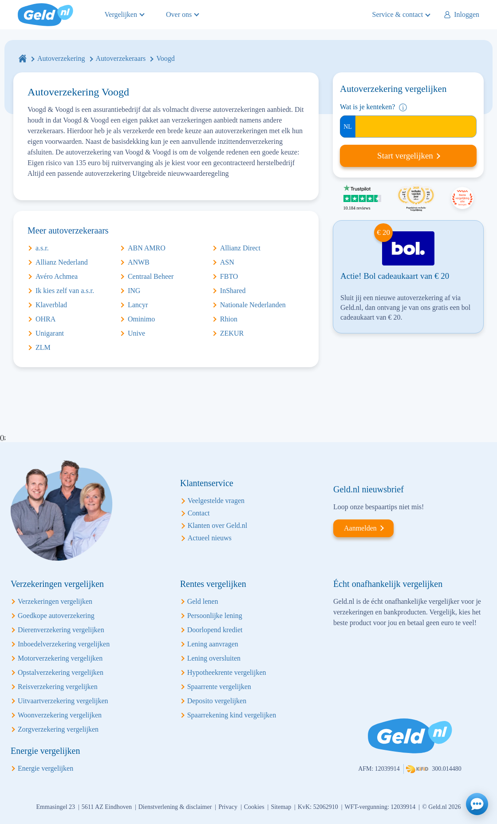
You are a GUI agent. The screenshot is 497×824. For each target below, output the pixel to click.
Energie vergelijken (45, 768)
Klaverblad (51, 305)
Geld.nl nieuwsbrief (368, 489)
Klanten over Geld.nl (218, 525)
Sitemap (281, 807)
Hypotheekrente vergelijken (226, 672)
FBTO (229, 276)
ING (134, 290)
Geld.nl (45, 14)
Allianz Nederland (62, 262)
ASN (227, 262)
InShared (233, 290)
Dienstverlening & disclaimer (175, 807)
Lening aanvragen (212, 644)
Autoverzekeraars (121, 58)
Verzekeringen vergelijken (55, 601)
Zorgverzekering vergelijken (58, 729)
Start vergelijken (405, 155)
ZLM (43, 347)
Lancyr (138, 305)
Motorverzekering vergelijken (60, 658)
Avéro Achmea (57, 276)
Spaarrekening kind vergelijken (231, 715)
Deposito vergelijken (216, 701)
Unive (136, 333)
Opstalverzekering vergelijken (60, 672)
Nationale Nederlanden (253, 305)
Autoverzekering (61, 58)
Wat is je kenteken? (367, 107)
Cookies (254, 807)
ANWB (139, 262)
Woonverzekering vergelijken (60, 715)
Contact (199, 513)
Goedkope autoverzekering (56, 615)
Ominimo (141, 319)
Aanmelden (360, 528)
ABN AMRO (147, 248)
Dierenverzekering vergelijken (61, 630)
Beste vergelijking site (462, 198)
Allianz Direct (240, 248)
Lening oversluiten (214, 658)
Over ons (179, 14)
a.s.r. (42, 248)
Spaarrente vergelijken (219, 686)
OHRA (45, 319)
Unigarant (50, 333)
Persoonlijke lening (214, 615)
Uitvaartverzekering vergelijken (63, 701)
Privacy (227, 807)
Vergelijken (121, 14)
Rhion (228, 319)
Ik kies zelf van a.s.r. (65, 290)
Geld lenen (202, 601)
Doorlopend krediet (215, 630)
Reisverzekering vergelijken (58, 686)
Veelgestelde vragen (216, 500)
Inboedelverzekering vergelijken (64, 644)
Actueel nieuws (210, 538)
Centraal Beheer (151, 276)
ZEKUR (232, 333)
